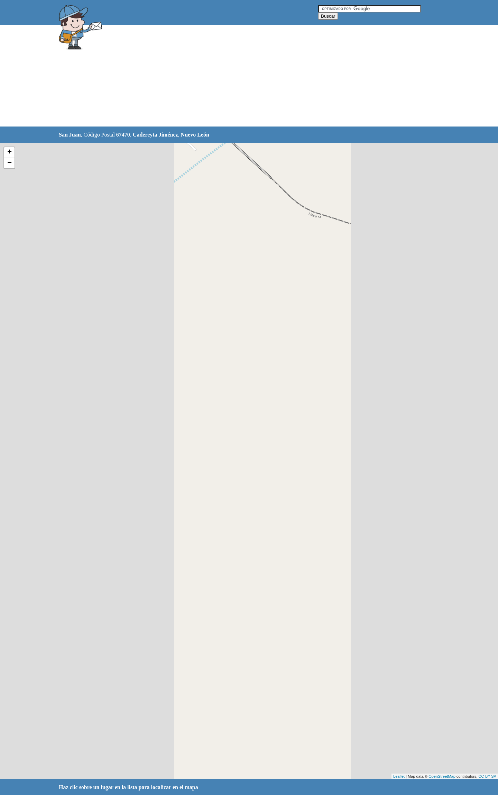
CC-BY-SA (487, 776)
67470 (123, 135)
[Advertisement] (231, 76)
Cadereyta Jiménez (155, 135)
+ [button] (9, 152)
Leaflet (399, 776)
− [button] (9, 163)
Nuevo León (195, 135)
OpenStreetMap (441, 776)
